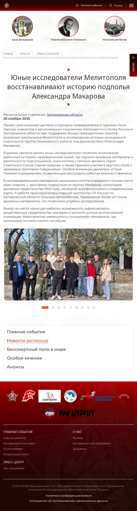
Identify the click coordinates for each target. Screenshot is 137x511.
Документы (79, 449)
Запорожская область (64, 115)
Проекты (78, 438)
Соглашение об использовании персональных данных (68, 500)
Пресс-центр (13, 462)
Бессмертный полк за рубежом (91, 443)
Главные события (17, 432)
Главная (8, 53)
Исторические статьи (16, 454)
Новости (25, 53)
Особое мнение (12, 449)
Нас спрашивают (13, 468)
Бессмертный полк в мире (19, 443)
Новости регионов (48, 53)
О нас (77, 432)
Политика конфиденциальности (69, 495)
